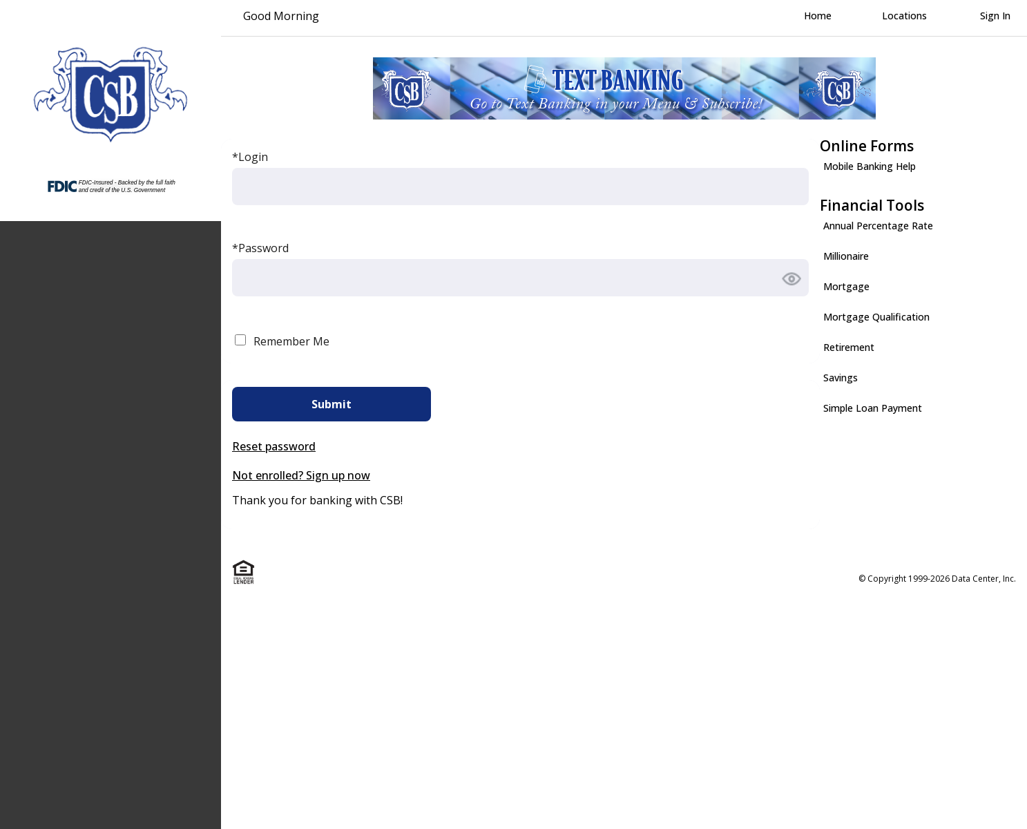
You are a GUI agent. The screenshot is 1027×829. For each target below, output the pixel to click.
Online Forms (867, 145)
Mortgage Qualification (876, 316)
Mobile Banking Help (869, 166)
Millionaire (846, 256)
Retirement (848, 347)
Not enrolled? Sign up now (301, 475)
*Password (260, 248)
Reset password (274, 446)
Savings (840, 377)
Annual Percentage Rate (878, 225)
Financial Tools (872, 205)
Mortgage (846, 286)
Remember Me (291, 341)
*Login (250, 156)
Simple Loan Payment (872, 407)
